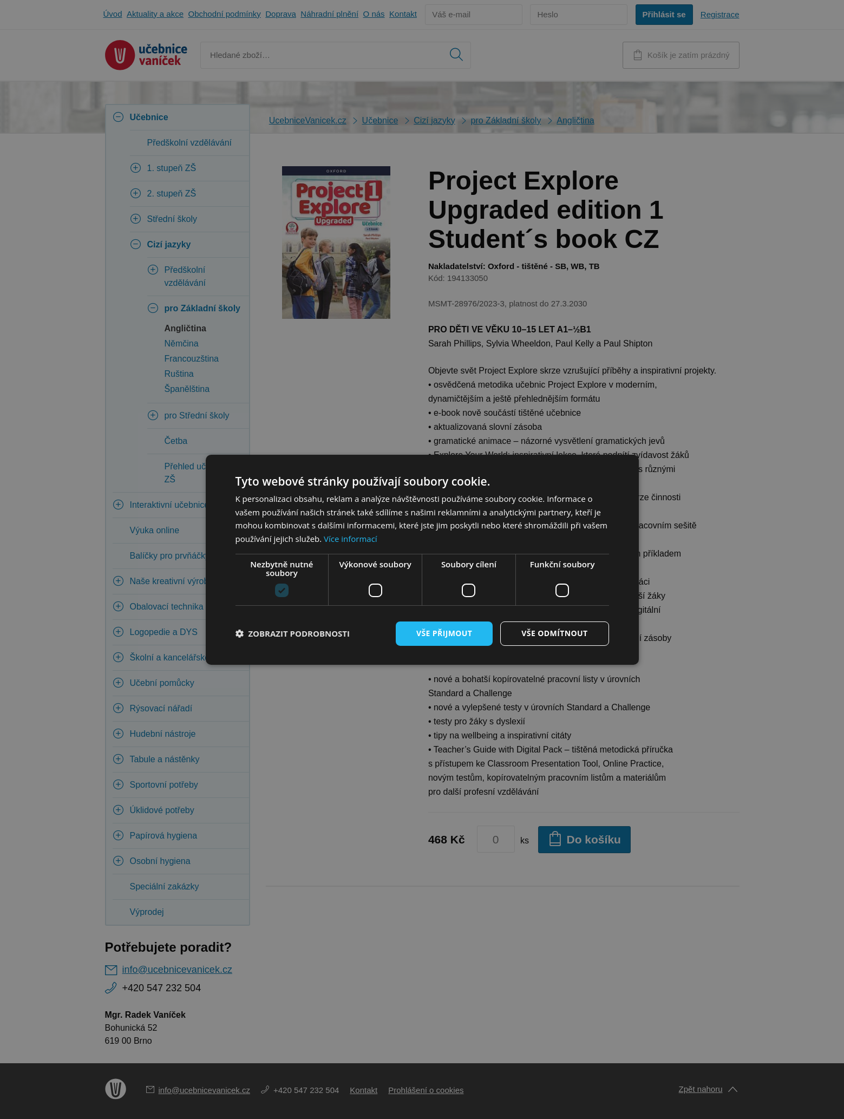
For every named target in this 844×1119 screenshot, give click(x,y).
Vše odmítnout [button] (554, 633)
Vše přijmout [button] (444, 633)
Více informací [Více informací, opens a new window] (350, 538)
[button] (292, 633)
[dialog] (422, 559)
